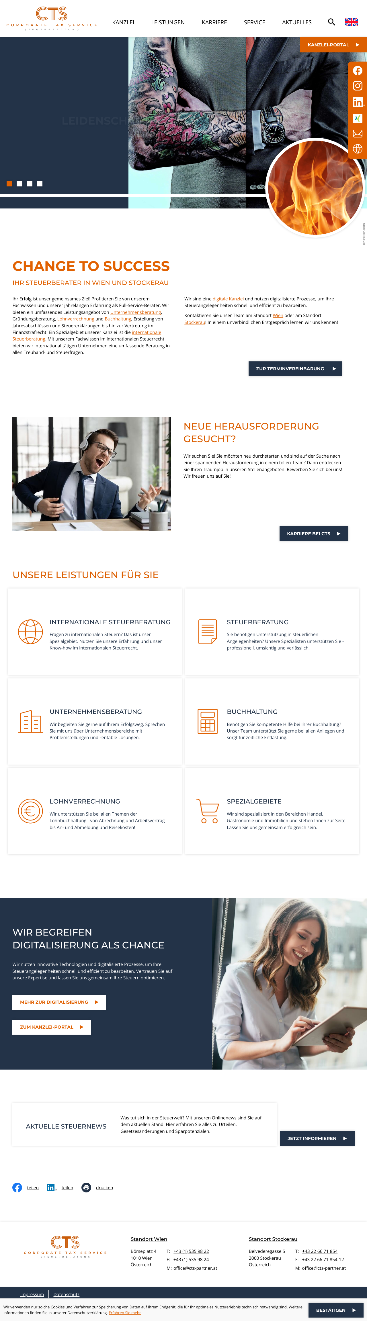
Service (254, 22)
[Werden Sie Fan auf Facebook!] (357, 70)
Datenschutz (66, 1294)
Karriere (214, 22)
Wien (278, 315)
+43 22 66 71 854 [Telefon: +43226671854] (319, 1251)
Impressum (32, 1294)
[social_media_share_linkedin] (64, 1187)
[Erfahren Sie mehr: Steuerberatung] (272, 632)
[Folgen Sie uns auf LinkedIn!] (357, 102)
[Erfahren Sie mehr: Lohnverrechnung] (95, 811)
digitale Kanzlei (228, 299)
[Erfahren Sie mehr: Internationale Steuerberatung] (95, 632)
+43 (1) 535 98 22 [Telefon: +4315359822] (191, 1251)
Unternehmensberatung (135, 312)
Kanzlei (123, 22)
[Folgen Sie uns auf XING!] (357, 118)
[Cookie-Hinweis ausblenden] (336, 1310)
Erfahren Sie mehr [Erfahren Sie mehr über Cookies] (125, 1312)
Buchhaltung (118, 319)
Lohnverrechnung (75, 319)
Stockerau (194, 322)
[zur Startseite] (52, 19)
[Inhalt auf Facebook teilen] (29, 1187)
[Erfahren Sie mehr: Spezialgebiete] (272, 811)
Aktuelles (297, 22)
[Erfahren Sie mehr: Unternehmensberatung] (95, 721)
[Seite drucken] (101, 1187)
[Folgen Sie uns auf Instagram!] (357, 85)
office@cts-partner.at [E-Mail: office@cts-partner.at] (195, 1268)
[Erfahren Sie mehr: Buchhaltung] (272, 721)
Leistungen (168, 22)
